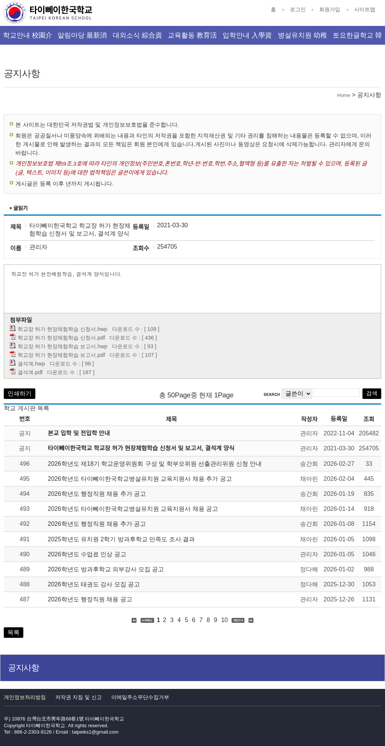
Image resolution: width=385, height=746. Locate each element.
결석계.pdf (30, 372)
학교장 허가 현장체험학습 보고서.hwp (62, 346)
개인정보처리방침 (25, 697)
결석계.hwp (31, 364)
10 (224, 620)
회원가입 (329, 9)
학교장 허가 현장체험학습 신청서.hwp (62, 329)
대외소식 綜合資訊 (137, 38)
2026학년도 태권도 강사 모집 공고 (94, 584)
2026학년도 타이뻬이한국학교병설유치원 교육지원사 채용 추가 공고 (140, 479)
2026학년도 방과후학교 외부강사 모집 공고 (106, 569)
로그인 (298, 9)
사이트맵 (364, 9)
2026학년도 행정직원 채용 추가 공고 (97, 494)
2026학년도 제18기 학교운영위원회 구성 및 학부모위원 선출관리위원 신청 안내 (155, 464)
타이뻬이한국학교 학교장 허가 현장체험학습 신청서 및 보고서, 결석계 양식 (141, 448)
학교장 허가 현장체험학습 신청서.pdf (61, 338)
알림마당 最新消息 (82, 38)
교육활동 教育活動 (192, 38)
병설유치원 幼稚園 (302, 38)
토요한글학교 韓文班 (357, 38)
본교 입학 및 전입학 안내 (79, 433)
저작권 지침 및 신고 (78, 697)
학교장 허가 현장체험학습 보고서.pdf (61, 355)
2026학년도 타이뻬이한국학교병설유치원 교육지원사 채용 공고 (133, 509)
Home (343, 95)
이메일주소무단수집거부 (140, 697)
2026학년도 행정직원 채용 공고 (90, 599)
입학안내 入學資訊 (247, 38)
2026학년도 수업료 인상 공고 (87, 554)
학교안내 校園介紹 (27, 38)
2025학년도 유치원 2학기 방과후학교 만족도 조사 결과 (121, 539)
